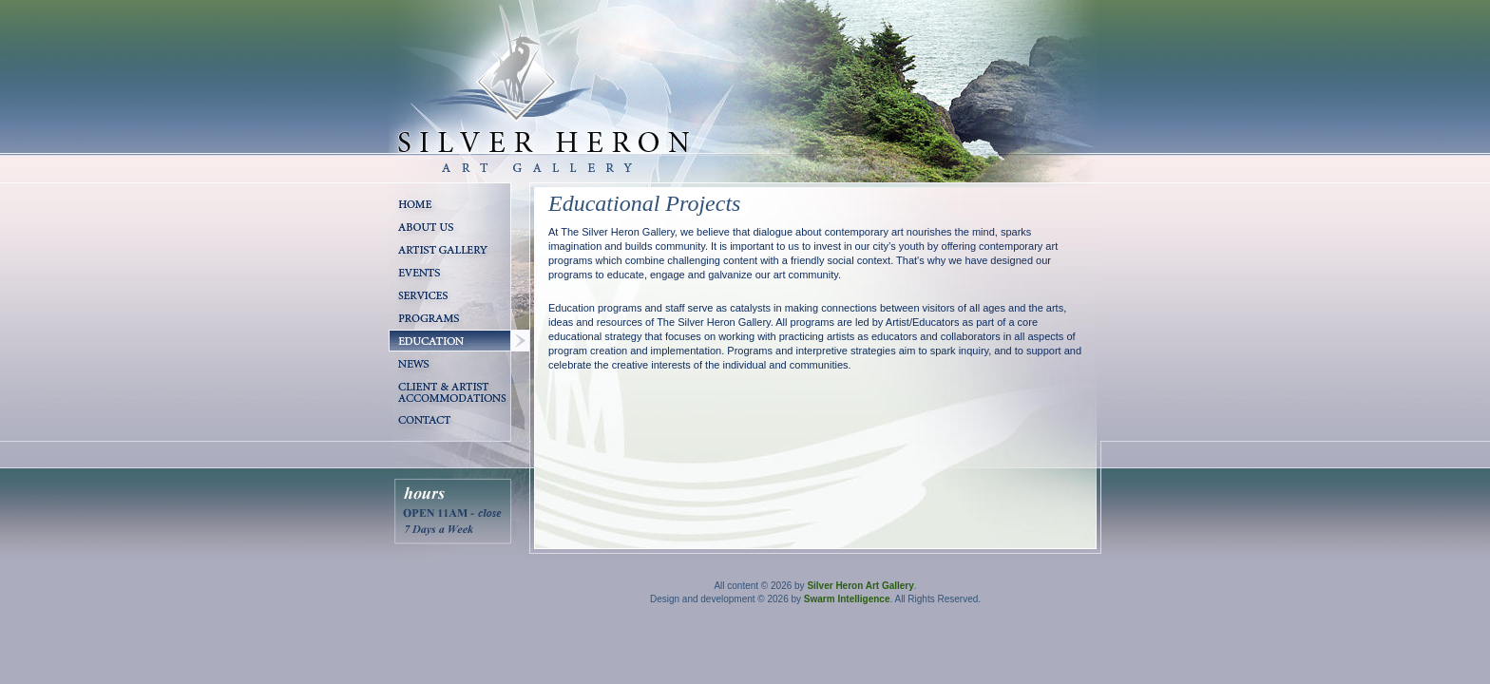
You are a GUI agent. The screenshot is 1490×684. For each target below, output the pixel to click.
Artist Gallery (421, 268)
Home (403, 222)
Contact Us (416, 439)
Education (414, 359)
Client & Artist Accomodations (428, 423)
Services (410, 313)
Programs (413, 336)
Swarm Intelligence (847, 599)
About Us (412, 245)
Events (406, 290)
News (402, 382)
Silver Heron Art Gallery (860, 585)
